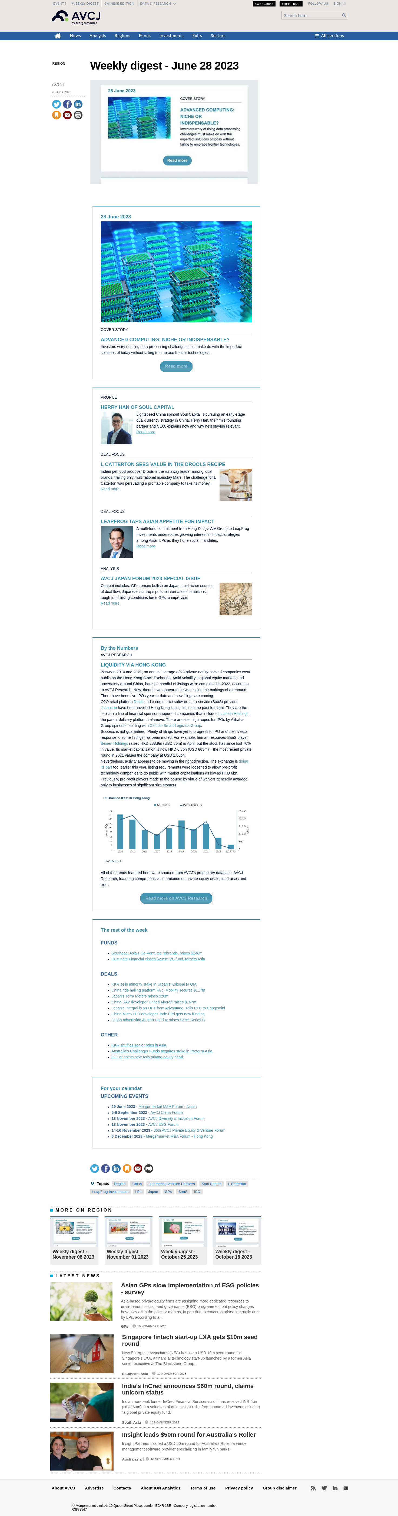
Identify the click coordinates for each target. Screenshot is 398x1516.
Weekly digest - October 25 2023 (179, 1254)
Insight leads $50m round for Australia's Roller (189, 1434)
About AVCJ (63, 1488)
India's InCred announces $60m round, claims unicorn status (188, 1389)
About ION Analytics (161, 1488)
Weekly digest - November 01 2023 (128, 1254)
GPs (168, 1192)
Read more (176, 366)
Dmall (139, 702)
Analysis (98, 35)
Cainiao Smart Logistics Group (175, 725)
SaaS (182, 1192)
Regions (122, 35)
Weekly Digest (85, 3)
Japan (153, 1192)
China (137, 1184)
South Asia (131, 1422)
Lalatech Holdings (233, 713)
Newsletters (346, 1488)
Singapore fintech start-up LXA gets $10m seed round (190, 1340)
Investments (172, 35)
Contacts (122, 1488)
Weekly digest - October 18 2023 (233, 1254)
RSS (313, 1488)
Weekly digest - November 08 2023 (73, 1254)
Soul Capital (211, 1184)
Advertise (94, 1488)
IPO (197, 1192)
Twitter (324, 1488)
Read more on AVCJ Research (176, 898)
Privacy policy (239, 1488)
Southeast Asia (135, 1374)
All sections (332, 35)
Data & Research (155, 3)
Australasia (131, 1459)
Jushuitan (109, 708)
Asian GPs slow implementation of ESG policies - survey (190, 1288)
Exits (197, 35)
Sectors (218, 35)
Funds (145, 35)
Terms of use (202, 1488)
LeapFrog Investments (110, 1192)
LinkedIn (335, 1488)
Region (58, 63)
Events (59, 3)
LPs (138, 1192)
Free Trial (291, 4)
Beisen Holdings (114, 743)
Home (58, 36)
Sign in (339, 3)
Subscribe (264, 4)
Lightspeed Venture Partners (172, 1184)
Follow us (318, 3)
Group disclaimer (280, 1488)
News (75, 35)
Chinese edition (119, 3)
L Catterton (237, 1184)
